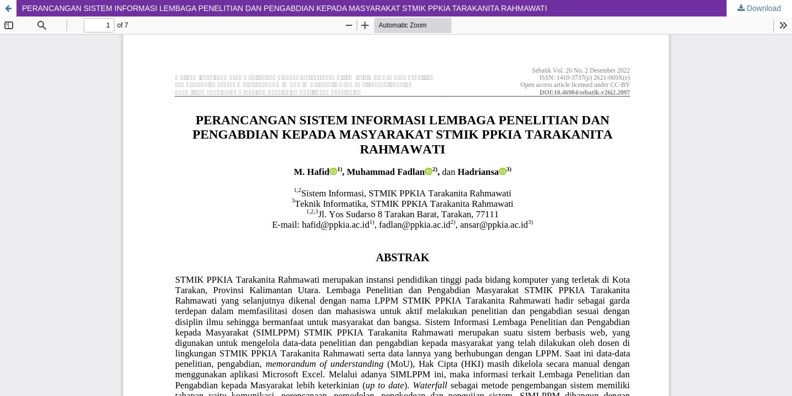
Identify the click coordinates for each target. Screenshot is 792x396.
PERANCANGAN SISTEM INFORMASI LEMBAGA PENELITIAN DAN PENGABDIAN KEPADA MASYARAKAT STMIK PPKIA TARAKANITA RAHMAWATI (284, 8)
